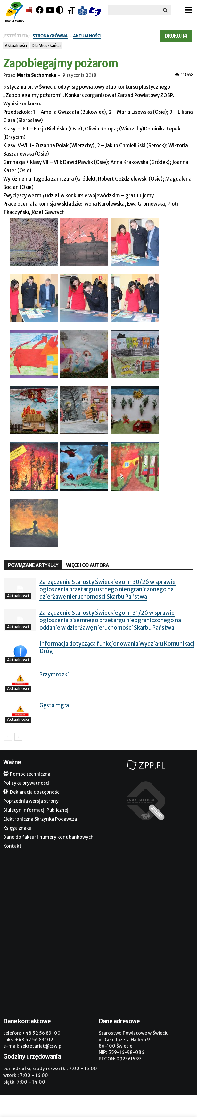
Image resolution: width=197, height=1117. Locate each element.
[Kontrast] (59, 10)
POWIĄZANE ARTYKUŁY (33, 565)
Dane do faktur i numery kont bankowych (48, 837)
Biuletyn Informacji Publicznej (35, 810)
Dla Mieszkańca (46, 45)
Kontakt (12, 846)
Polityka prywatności (26, 783)
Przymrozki (54, 674)
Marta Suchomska (36, 75)
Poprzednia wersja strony (31, 801)
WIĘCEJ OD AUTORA (87, 565)
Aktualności (16, 45)
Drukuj (176, 36)
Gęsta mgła (54, 705)
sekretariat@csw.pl (41, 1046)
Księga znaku (17, 828)
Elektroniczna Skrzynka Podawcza (40, 819)
